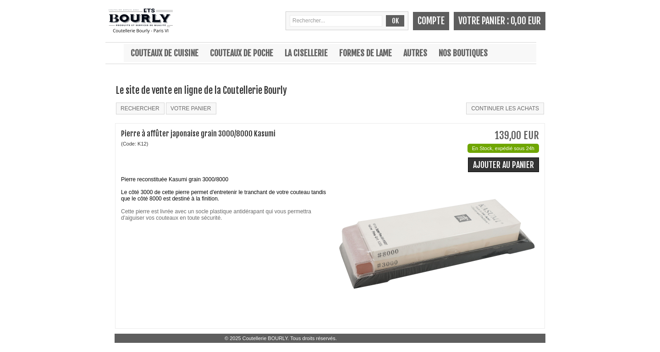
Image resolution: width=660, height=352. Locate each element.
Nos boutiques (463, 53)
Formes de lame (365, 53)
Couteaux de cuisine (164, 53)
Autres (415, 53)
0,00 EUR (526, 21)
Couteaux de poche (241, 53)
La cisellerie (306, 53)
